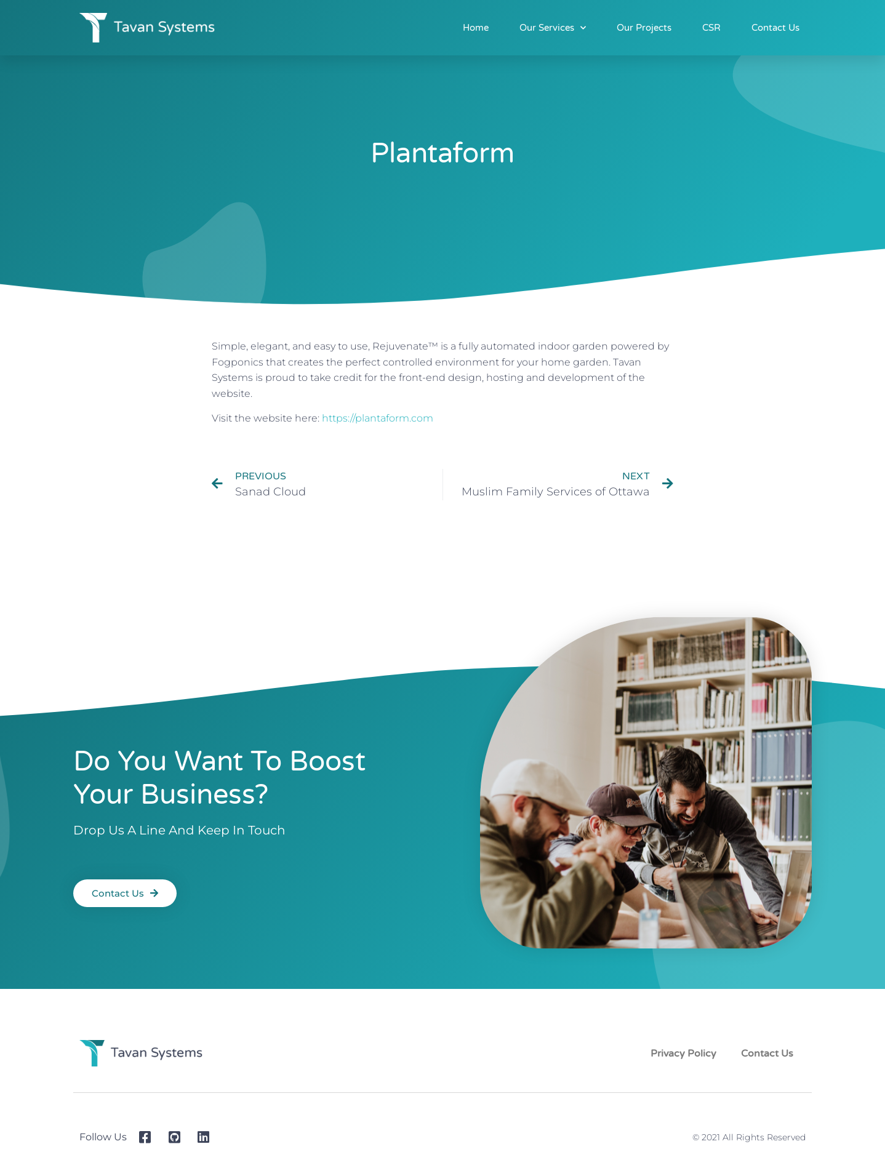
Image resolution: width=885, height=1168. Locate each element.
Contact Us (775, 27)
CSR (711, 27)
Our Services (552, 28)
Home (476, 27)
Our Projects (644, 27)
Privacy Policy (683, 1053)
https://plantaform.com (377, 418)
